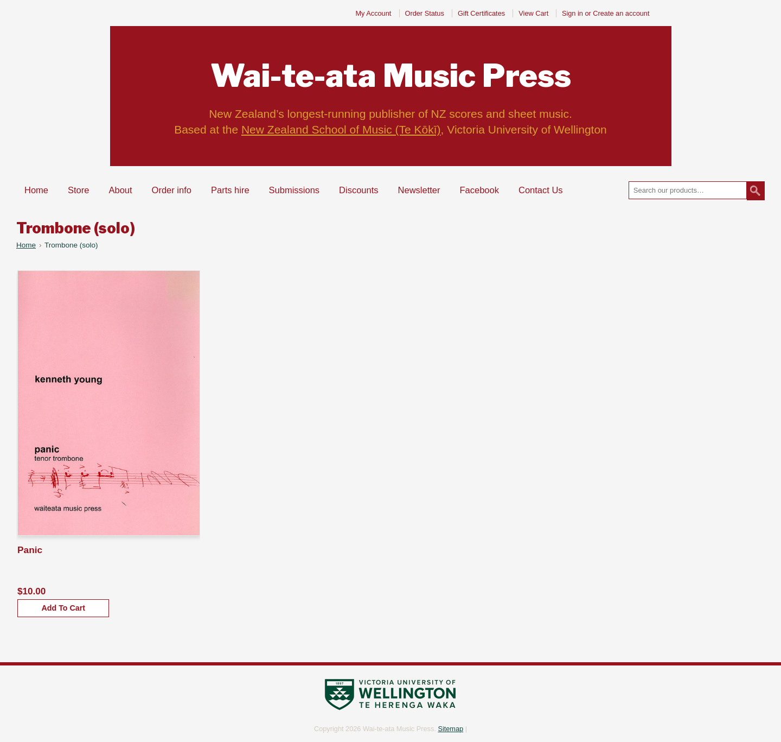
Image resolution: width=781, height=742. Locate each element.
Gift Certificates (481, 13)
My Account (373, 13)
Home (26, 245)
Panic (29, 549)
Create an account (621, 13)
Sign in (572, 13)
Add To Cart (63, 608)
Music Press (390, 75)
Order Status (424, 13)
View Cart (534, 13)
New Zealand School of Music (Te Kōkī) (341, 129)
